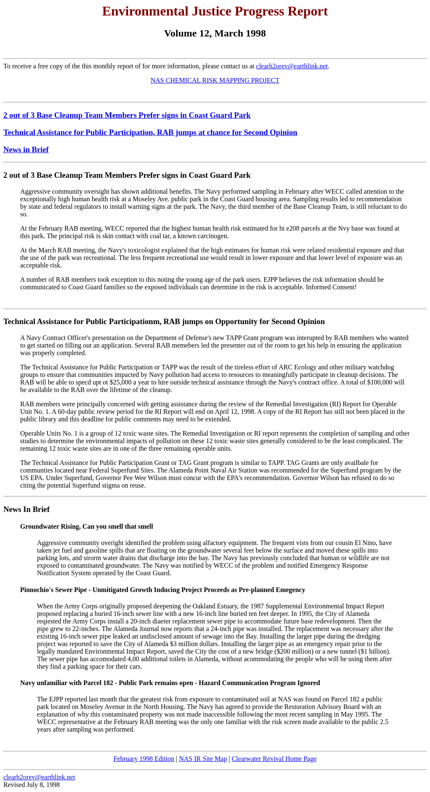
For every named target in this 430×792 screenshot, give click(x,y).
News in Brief (26, 149)
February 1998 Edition (143, 758)
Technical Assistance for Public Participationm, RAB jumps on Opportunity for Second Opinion (164, 321)
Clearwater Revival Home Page (274, 758)
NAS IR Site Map (203, 758)
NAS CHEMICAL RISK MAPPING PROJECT (214, 80)
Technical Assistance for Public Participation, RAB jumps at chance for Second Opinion (150, 132)
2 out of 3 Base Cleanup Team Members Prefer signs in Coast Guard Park (127, 115)
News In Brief (26, 509)
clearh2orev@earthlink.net (292, 66)
